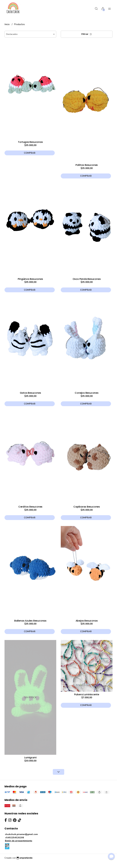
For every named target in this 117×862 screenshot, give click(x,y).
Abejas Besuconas (87, 620)
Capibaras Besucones (86, 506)
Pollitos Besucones (86, 165)
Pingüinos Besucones (30, 279)
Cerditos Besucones (30, 506)
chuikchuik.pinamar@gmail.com (21, 834)
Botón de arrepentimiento (18, 840)
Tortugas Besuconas (30, 142)
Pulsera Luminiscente (86, 694)
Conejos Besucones (86, 393)
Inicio (7, 24)
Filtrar (86, 34)
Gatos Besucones (30, 393)
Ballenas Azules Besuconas (30, 620)
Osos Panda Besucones (87, 279)
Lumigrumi (30, 757)
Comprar (29, 152)
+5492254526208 (14, 837)
